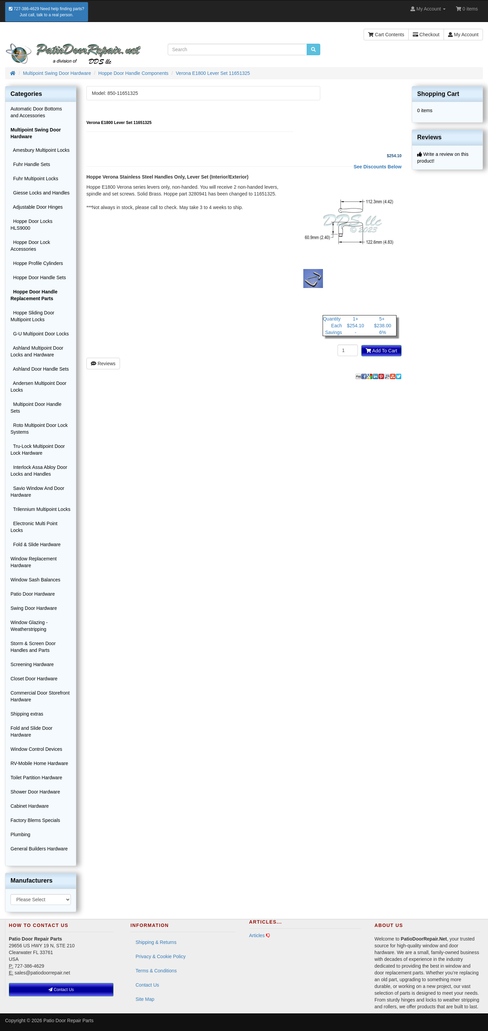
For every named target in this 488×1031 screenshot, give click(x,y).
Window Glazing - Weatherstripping (29, 626)
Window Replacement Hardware (34, 562)
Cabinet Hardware (30, 806)
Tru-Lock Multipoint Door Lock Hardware (38, 450)
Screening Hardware (32, 664)
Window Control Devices (36, 749)
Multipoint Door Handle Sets (36, 407)
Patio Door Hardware (33, 594)
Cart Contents (386, 34)
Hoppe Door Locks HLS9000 (32, 225)
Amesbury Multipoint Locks (40, 150)
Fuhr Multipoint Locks (34, 178)
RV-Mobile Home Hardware (39, 763)
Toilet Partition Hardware (36, 777)
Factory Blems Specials (35, 820)
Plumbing (20, 834)
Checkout (426, 34)
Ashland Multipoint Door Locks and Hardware (37, 351)
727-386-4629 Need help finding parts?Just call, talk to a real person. (46, 11)
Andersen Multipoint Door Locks (38, 386)
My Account (463, 34)
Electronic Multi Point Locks (34, 527)
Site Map (145, 999)
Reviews (103, 363)
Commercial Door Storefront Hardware (40, 696)
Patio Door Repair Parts (68, 1020)
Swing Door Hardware (34, 608)
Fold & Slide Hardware (36, 544)
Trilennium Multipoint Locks (40, 509)
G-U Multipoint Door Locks (40, 333)
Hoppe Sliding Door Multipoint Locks (32, 316)
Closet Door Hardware (34, 678)
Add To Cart (381, 350)
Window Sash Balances (35, 579)
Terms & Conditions (156, 970)
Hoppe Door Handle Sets (38, 277)
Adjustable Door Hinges (37, 207)
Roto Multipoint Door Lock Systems (39, 428)
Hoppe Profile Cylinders (37, 263)
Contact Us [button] (61, 989)
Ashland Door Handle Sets (40, 369)
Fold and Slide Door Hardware (32, 731)
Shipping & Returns (156, 942)
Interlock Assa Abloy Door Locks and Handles (39, 471)
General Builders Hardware (39, 848)
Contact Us (147, 985)
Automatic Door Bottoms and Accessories (36, 112)
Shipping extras (27, 714)
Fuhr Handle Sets (30, 164)
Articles (257, 935)
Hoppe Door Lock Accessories (30, 246)
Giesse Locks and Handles (40, 192)
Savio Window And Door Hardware (37, 492)
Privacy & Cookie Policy (161, 956)
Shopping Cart (438, 93)
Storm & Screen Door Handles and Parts (33, 647)
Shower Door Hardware (35, 792)
